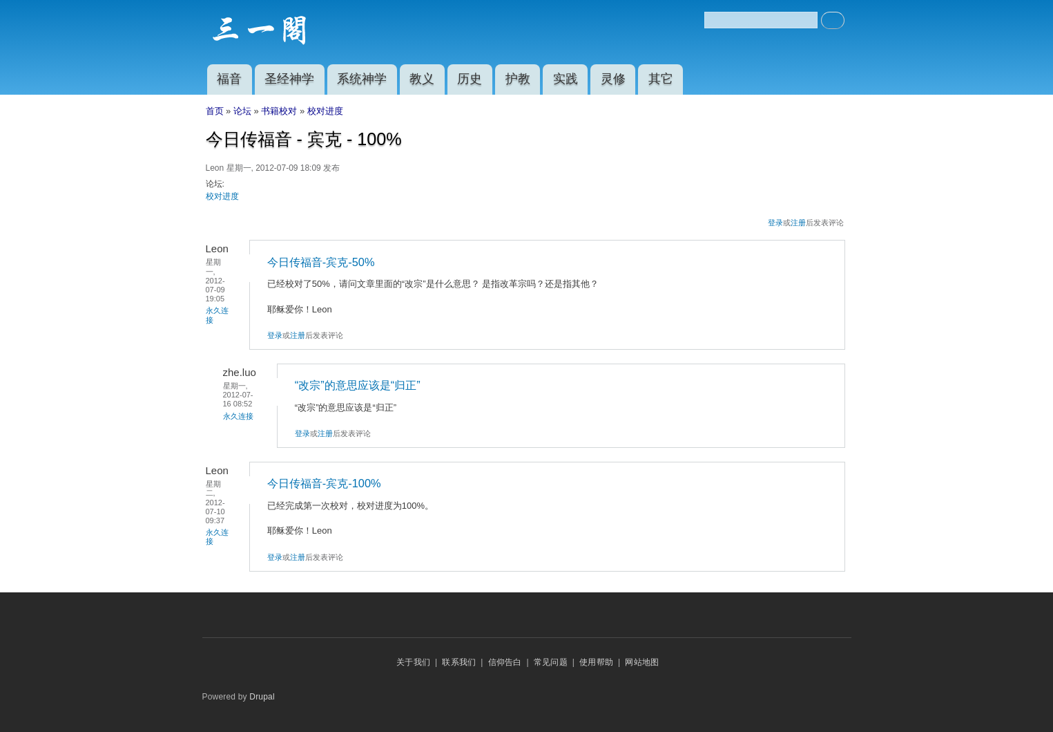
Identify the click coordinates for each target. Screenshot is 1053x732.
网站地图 (642, 662)
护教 (517, 79)
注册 (798, 222)
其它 (660, 79)
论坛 (242, 111)
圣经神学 (289, 79)
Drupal (262, 697)
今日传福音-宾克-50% (321, 262)
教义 (421, 79)
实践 (565, 79)
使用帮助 (596, 662)
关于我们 (413, 662)
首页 (215, 111)
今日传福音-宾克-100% (324, 483)
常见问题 (551, 662)
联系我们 (459, 662)
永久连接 (238, 416)
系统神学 (362, 79)
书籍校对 (279, 111)
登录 (775, 222)
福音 (229, 79)
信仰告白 (505, 662)
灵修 (613, 79)
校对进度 (325, 111)
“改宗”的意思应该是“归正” (358, 385)
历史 (469, 79)
